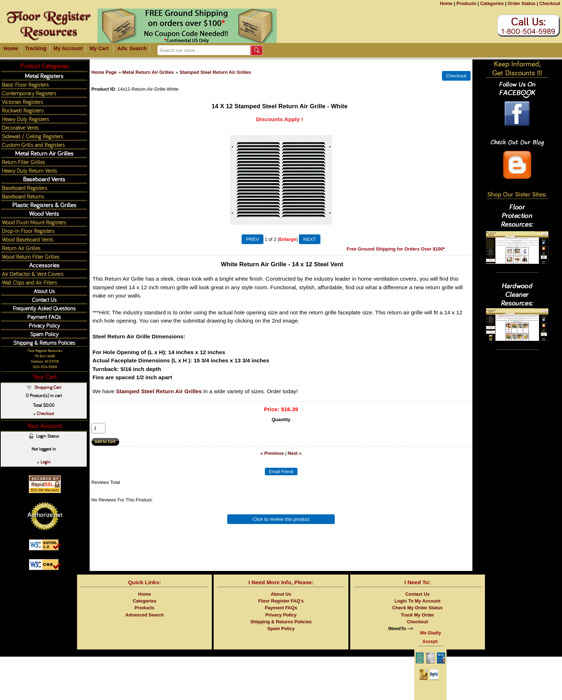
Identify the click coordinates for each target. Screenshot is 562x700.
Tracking (35, 48)
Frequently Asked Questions (44, 308)
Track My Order (417, 615)
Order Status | (523, 3)
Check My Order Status (417, 607)
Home (446, 3)
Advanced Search (144, 615)
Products (466, 3)
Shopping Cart (47, 387)
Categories (492, 3)
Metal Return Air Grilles (147, 72)
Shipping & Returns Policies (44, 342)
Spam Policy (44, 334)
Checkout (549, 3)
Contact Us (44, 299)
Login (46, 462)
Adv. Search (132, 48)
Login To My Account (417, 601)
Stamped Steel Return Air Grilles (215, 72)
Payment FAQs (44, 316)
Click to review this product (281, 519)
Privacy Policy (44, 325)
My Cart (99, 48)
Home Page (104, 72)
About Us (44, 291)
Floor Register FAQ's (281, 601)
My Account (67, 48)
